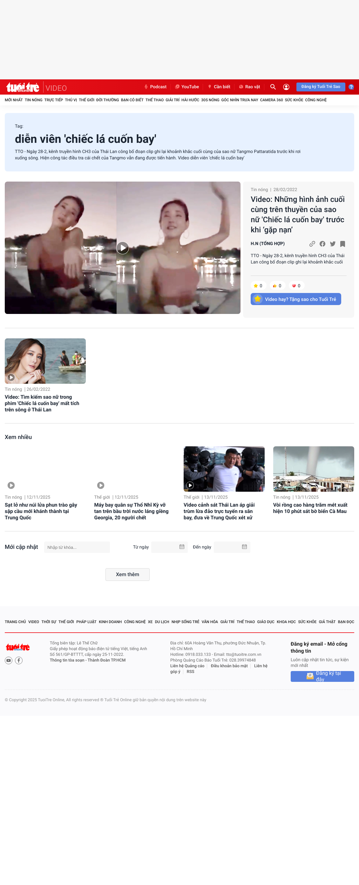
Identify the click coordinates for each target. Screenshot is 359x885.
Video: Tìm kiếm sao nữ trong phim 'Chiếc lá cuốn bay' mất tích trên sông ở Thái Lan (42, 403)
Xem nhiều (18, 437)
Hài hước (190, 100)
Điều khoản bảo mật (229, 666)
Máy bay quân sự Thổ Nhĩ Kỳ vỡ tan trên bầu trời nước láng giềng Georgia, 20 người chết (131, 511)
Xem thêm (127, 574)
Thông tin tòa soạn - (69, 660)
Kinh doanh (110, 622)
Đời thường (107, 100)
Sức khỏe (294, 100)
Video (33, 622)
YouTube (186, 87)
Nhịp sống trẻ (186, 622)
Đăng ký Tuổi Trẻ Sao (320, 86)
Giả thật (327, 622)
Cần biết (218, 87)
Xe (150, 622)
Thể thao (155, 100)
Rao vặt (249, 87)
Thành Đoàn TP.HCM (106, 660)
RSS (190, 671)
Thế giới (86, 100)
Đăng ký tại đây (328, 676)
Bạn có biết (132, 100)
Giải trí (173, 100)
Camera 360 (271, 100)
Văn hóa (210, 622)
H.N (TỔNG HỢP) (268, 243)
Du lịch (162, 622)
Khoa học (286, 622)
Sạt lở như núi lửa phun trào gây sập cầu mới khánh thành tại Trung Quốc (41, 511)
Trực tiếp (53, 100)
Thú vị (71, 100)
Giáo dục (265, 622)
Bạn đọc (346, 622)
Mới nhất (14, 100)
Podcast (155, 87)
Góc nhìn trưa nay (239, 100)
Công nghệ (316, 100)
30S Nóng (210, 100)
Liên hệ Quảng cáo (187, 666)
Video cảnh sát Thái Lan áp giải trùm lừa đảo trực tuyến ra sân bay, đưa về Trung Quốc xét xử (219, 511)
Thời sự (48, 622)
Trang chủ (15, 622)
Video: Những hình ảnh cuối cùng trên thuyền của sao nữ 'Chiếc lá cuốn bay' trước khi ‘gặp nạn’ (298, 214)
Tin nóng (34, 100)
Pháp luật (86, 622)
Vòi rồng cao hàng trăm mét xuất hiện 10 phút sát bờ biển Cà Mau (310, 508)
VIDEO (56, 88)
